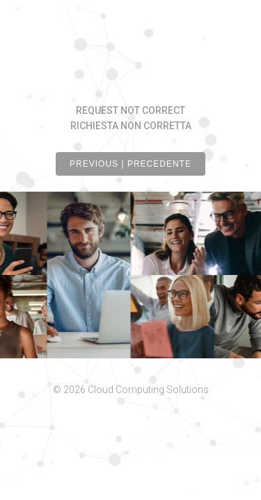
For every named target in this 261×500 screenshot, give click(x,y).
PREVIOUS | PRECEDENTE (130, 164)
